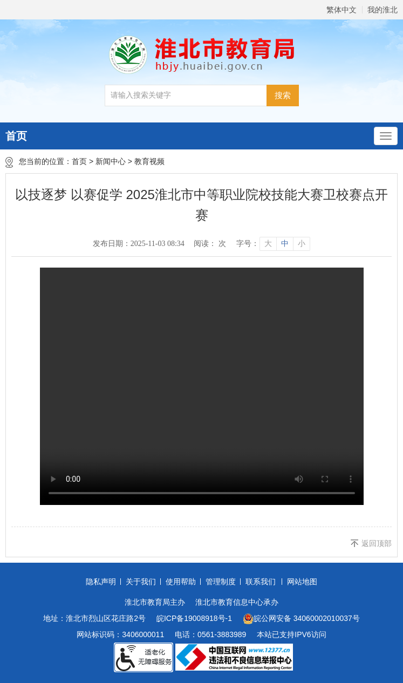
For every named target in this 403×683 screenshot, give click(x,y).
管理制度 (221, 581)
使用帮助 (181, 581)
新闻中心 (110, 161)
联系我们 (260, 581)
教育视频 (149, 161)
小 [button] (301, 244)
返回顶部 (376, 543)
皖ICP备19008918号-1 (194, 618)
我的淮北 (382, 9)
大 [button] (268, 244)
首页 (16, 136)
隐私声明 (101, 581)
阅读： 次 (210, 244)
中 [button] (285, 244)
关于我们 (141, 581)
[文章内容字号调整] (272, 244)
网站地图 (302, 581)
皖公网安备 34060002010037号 (301, 618)
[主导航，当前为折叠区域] (386, 136)
